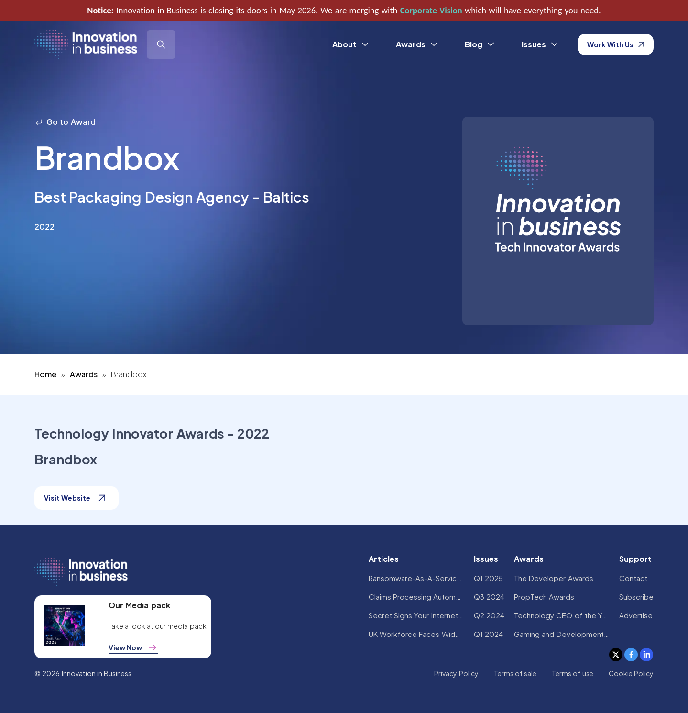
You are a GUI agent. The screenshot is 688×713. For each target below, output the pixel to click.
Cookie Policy (631, 673)
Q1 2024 (488, 633)
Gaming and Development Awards (562, 633)
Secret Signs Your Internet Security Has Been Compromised (416, 615)
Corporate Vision (431, 10)
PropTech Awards (544, 596)
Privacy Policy (456, 673)
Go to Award (65, 122)
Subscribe (636, 596)
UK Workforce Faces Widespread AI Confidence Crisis (416, 633)
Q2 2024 (489, 615)
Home (45, 374)
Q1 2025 (488, 577)
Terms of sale (515, 673)
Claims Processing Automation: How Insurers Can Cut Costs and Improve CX (416, 596)
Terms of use (572, 673)
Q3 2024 (489, 596)
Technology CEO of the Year (562, 615)
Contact (633, 577)
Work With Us (615, 44)
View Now (133, 647)
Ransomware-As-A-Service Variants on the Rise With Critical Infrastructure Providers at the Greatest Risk (416, 577)
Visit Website (76, 498)
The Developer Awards (553, 577)
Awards (84, 374)
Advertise (636, 615)
